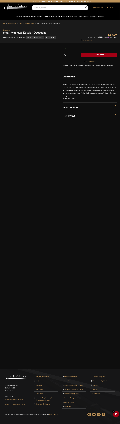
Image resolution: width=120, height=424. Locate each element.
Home (4, 23)
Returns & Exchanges (43, 404)
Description (69, 76)
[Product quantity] (73, 55)
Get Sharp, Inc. (54, 414)
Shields (39, 16)
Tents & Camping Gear (26, 23)
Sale (102, 16)
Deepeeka (6, 30)
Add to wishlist (87, 40)
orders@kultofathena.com (14, 399)
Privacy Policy (69, 398)
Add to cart (98, 55)
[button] (99, 37)
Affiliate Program (98, 376)
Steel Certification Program (73, 385)
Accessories (55, 16)
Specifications (70, 106)
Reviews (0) (69, 115)
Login (7, 404)
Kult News (39, 389)
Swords (19, 16)
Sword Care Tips (70, 381)
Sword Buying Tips (70, 376)
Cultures (93, 16)
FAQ (37, 381)
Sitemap (95, 389)
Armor (33, 16)
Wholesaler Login (19, 404)
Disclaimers (68, 406)
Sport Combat (83, 16)
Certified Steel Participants (73, 389)
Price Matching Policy (71, 393)
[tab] (90, 76)
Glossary (39, 385)
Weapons (26, 16)
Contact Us (96, 393)
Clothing (47, 16)
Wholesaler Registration (100, 381)
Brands (98, 16)
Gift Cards (39, 393)
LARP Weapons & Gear (69, 16)
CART (110, 8)
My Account (98, 8)
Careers (95, 385)
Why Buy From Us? (42, 376)
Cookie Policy (69, 402)
